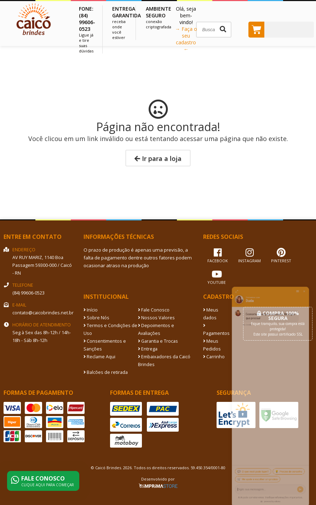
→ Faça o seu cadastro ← (186, 39)
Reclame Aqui (99, 357)
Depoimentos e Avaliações (156, 329)
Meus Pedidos (212, 345)
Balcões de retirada (106, 372)
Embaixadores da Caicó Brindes (164, 360)
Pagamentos (216, 330)
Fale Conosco (154, 310)
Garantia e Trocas (158, 341)
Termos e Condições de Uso (110, 329)
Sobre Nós (96, 318)
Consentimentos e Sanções (105, 345)
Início (91, 310)
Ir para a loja (158, 158)
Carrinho (214, 357)
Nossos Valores (156, 318)
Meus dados (210, 314)
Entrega (147, 349)
